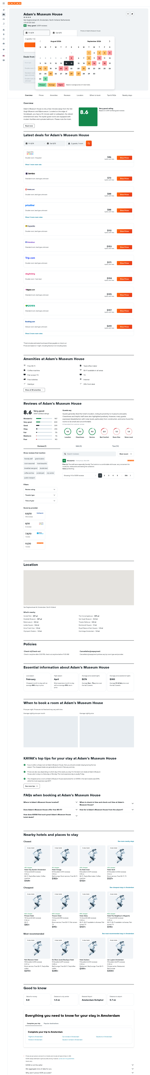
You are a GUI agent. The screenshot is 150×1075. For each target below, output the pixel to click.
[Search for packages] (3, 23)
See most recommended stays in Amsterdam (118, 934)
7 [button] (66, 58)
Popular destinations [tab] (51, 1023)
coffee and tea (29, 473)
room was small (29, 463)
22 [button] (71, 68)
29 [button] (71, 74)
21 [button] (66, 68)
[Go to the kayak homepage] (14, 3)
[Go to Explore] (3, 34)
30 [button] (40, 79)
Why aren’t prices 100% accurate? (80, 1072)
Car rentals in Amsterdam (70, 1037)
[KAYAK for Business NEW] (3, 43)
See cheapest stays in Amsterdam (122, 887)
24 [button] (45, 74)
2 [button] (40, 58)
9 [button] (40, 63)
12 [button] (56, 63)
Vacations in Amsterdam (104, 1037)
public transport (29, 478)
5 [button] (55, 58)
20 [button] (61, 68)
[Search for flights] (3, 10)
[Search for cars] (3, 19)
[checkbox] (34, 515)
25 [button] (51, 74)
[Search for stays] (3, 14)
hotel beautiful (42, 463)
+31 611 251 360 (29, 22)
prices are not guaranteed (66, 1058)
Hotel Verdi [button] (111, 870)
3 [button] (45, 58)
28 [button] (66, 74)
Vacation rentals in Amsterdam (72, 1040)
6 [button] (61, 58)
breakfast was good (30, 468)
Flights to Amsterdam (35, 1037)
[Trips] (3, 49)
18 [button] (50, 68)
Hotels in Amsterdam (35, 1040)
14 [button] (66, 63)
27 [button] (61, 74)
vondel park (40, 473)
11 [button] (50, 63)
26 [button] (56, 74)
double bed (43, 468)
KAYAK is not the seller (80, 1065)
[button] (3, 3)
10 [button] (45, 63)
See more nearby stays (126, 841)
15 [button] (71, 63)
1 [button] (71, 53)
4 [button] (50, 58)
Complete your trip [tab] (33, 1023)
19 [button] (56, 68)
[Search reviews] (91, 453)
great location (39, 459)
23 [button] (40, 74)
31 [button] (45, 79)
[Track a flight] (3, 39)
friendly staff (28, 459)
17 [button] (45, 68)
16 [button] (40, 68)
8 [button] (71, 58)
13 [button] (61, 63)
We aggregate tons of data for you (80, 1069)
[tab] (42, 446)
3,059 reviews (41, 25)
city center (50, 473)
